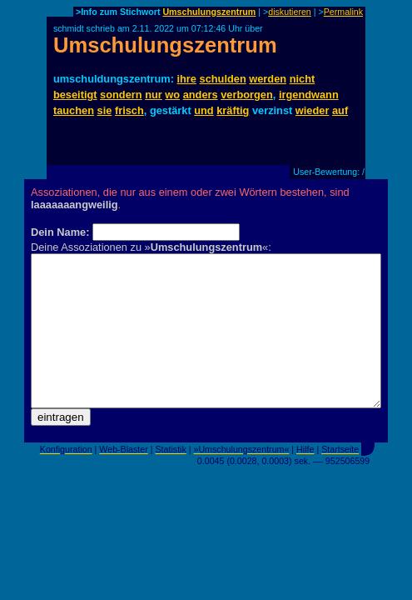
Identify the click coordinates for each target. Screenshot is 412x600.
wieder (312, 110)
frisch (129, 110)
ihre (186, 78)
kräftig (232, 110)
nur (153, 94)
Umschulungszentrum (209, 12)
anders (200, 94)
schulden (223, 78)
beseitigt (75, 94)
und (203, 110)
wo (172, 94)
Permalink (343, 12)
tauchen (73, 110)
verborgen (247, 94)
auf (340, 110)
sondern (120, 94)
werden (267, 78)
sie (104, 110)
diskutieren (289, 12)
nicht (302, 78)
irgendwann (309, 94)
